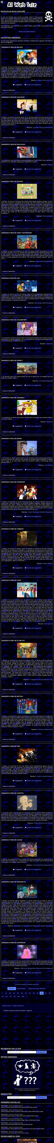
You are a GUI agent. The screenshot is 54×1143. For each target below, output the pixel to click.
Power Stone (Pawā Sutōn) (44, 261)
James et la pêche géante (45, 776)
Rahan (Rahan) (48, 563)
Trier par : (12, 988)
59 (37, 993)
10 (6, 993)
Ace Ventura (49, 465)
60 (41, 993)
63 (2, 996)
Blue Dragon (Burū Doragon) (44, 303)
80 (14, 996)
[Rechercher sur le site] (21, 1052)
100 (23, 996)
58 (33, 993)
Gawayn (50, 164)
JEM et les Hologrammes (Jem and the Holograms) (37, 968)
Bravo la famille (48, 216)
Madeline (50, 421)
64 (6, 996)
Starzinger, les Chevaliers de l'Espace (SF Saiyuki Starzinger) (33, 926)
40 (18, 993)
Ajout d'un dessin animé (16, 1105)
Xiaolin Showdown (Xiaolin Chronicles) (40, 512)
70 (10, 996)
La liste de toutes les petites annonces (27, 984)
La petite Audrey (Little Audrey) (43, 127)
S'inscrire (41, 1097)
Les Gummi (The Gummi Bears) (43, 865)
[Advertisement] (27, 1032)
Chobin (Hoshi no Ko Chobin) (43, 823)
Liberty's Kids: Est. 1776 (45, 80)
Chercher (41, 1052)
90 (18, 996)
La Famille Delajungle (46, 381)
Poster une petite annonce (27, 31)
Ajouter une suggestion (33, 84)
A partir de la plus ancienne (36, 988)
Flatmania (49, 343)
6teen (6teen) (48, 624)
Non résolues (21, 988)
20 (10, 993)
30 (14, 993)
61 (45, 993)
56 (26, 993)
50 (22, 993)
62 (49, 993)
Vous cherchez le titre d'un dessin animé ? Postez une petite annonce (27, 1074)
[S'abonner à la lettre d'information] (21, 1097)
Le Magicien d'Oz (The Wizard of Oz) (41, 679)
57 (29, 993)
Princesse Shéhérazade (45, 729)
